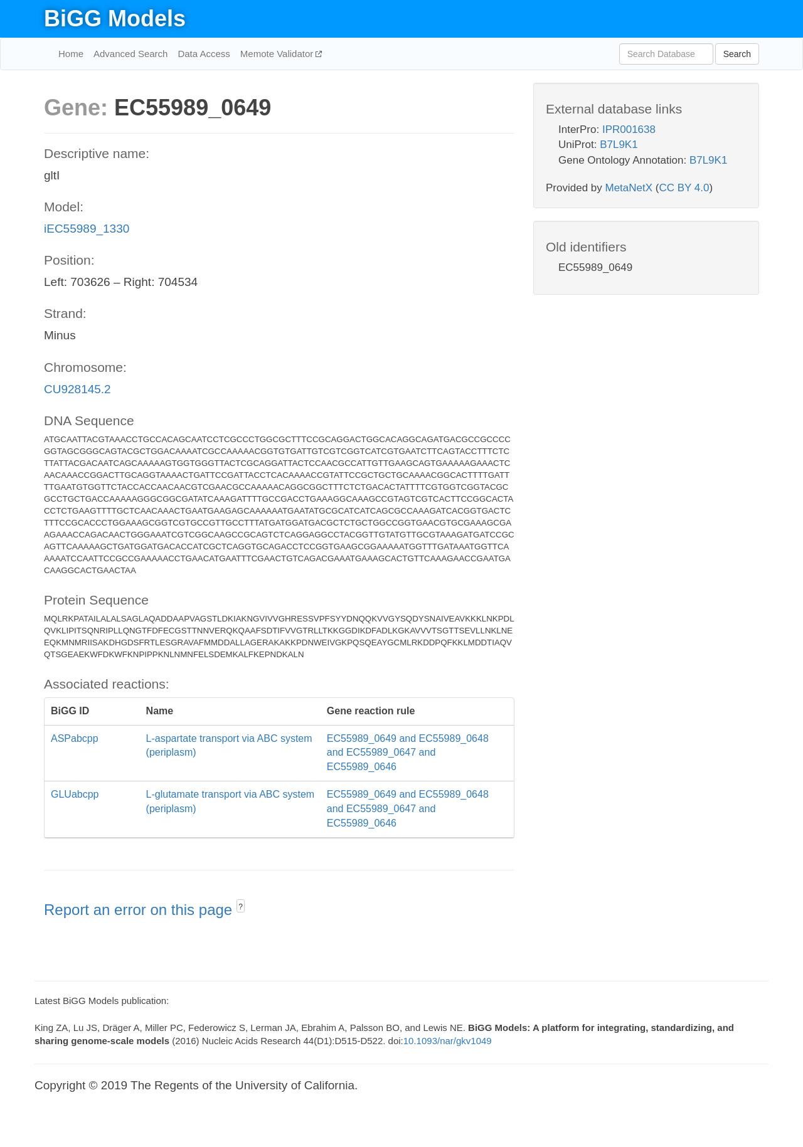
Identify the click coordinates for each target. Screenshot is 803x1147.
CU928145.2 (77, 389)
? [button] (240, 906)
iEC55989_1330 (86, 228)
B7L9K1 (619, 145)
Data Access (204, 53)
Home (70, 53)
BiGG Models (115, 18)
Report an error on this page (140, 909)
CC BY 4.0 (684, 188)
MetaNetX (629, 188)
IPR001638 (629, 129)
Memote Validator (278, 53)
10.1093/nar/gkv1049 (447, 1040)
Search (737, 54)
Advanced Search (130, 53)
